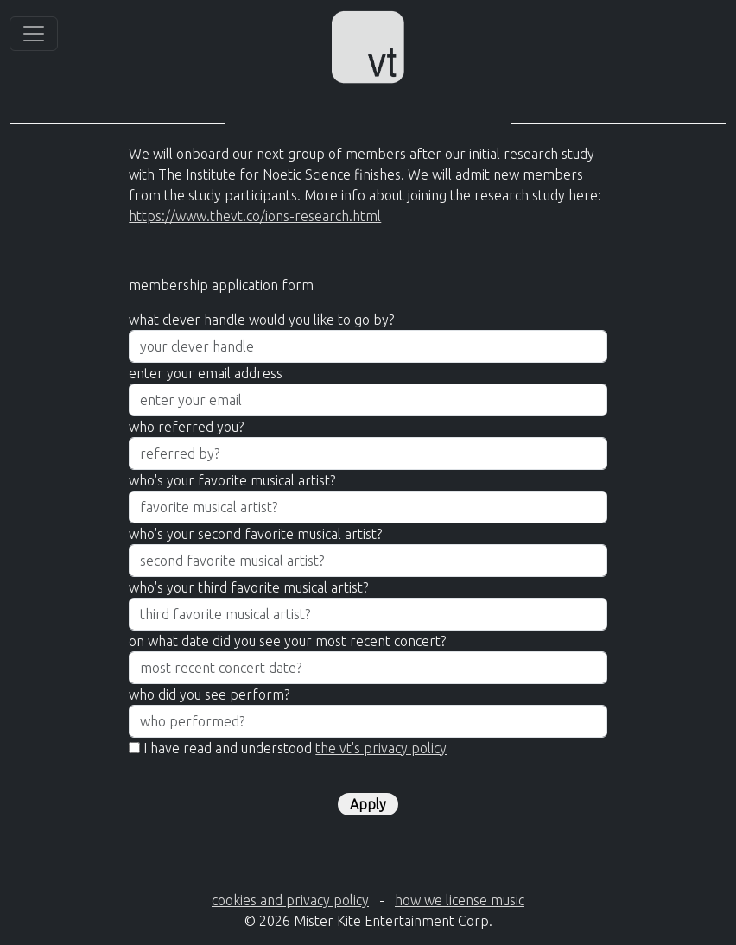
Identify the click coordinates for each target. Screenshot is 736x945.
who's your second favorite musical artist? (255, 534)
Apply (368, 804)
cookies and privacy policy (290, 900)
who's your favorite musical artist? (232, 480)
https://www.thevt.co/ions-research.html (255, 216)
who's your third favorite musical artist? (248, 587)
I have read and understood (295, 748)
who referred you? (186, 426)
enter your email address (205, 373)
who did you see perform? (209, 694)
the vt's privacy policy (381, 748)
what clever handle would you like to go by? (261, 319)
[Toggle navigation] (34, 33)
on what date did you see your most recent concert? (287, 641)
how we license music (459, 900)
